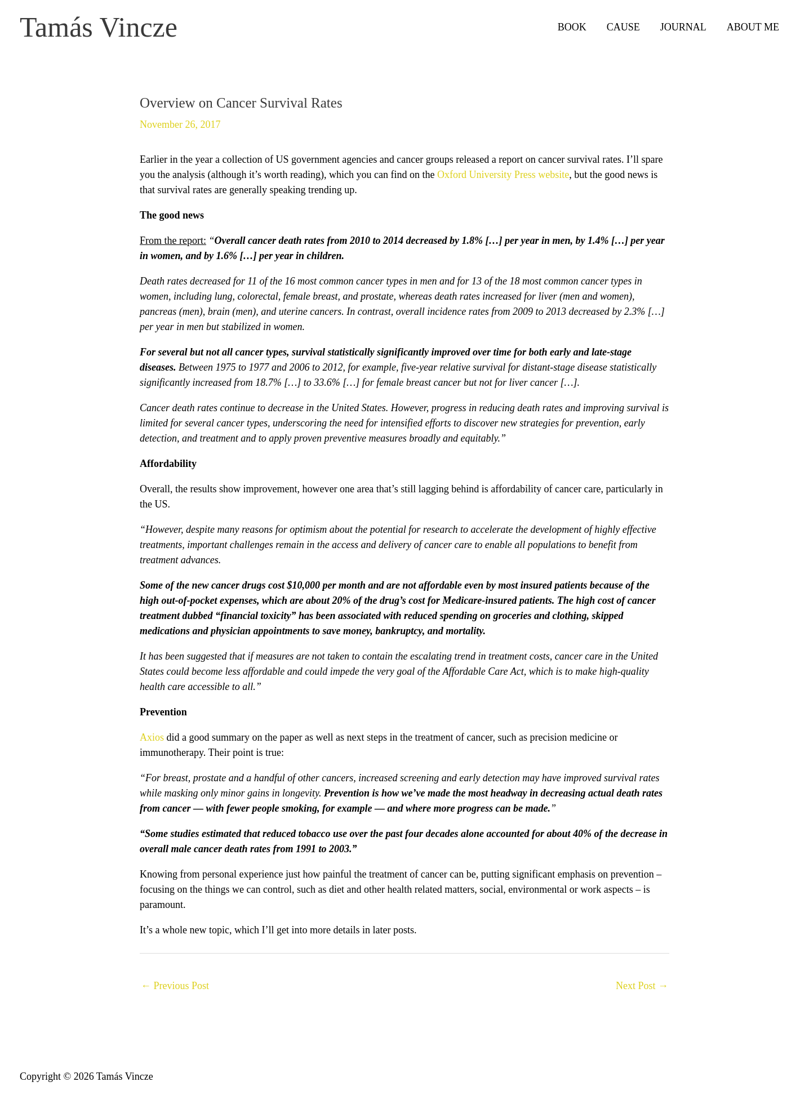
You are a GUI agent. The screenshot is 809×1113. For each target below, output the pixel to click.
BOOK (572, 27)
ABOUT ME (753, 27)
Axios (152, 737)
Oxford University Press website (503, 174)
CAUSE (623, 27)
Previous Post (175, 985)
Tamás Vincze (98, 27)
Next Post (642, 985)
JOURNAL (683, 27)
